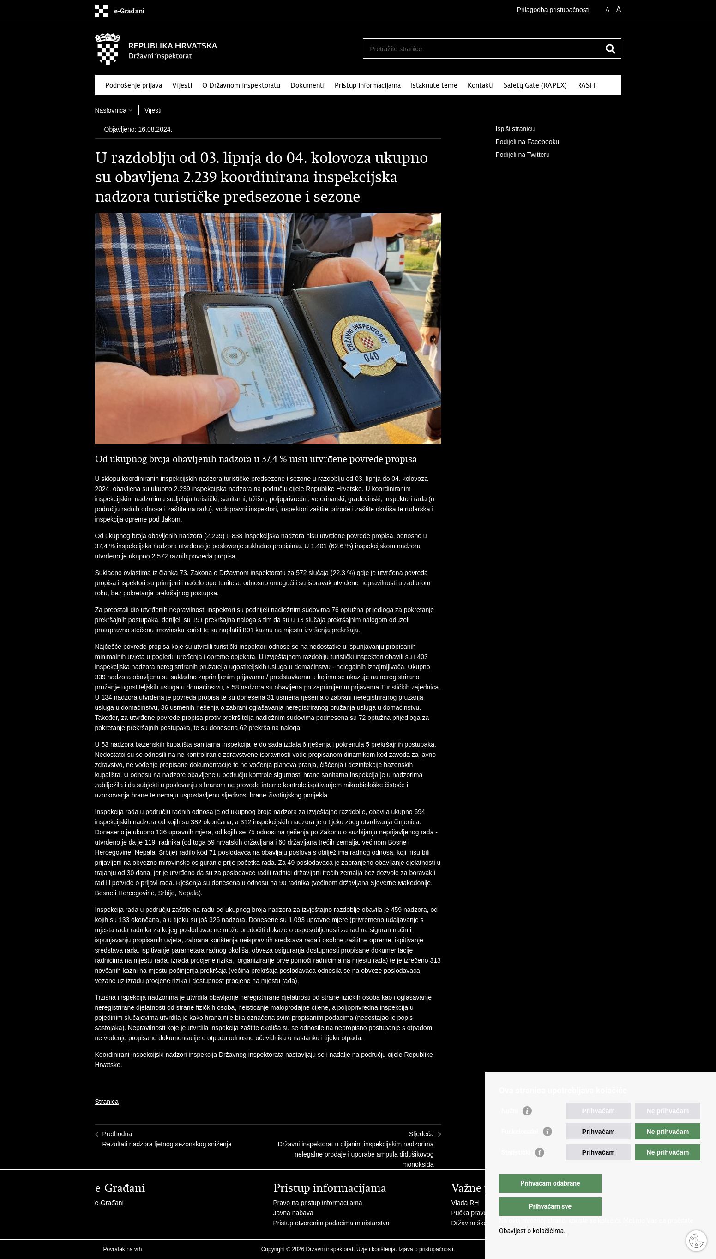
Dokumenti (307, 85)
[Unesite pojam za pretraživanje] (482, 48)
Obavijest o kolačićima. (532, 1231)
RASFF (587, 85)
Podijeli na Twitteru (516, 155)
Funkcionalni (519, 1150)
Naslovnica (110, 110)
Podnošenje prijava (133, 85)
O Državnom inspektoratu (241, 85)
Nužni (509, 1129)
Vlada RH (465, 1202)
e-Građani (109, 1202)
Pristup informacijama (368, 85)
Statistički (515, 1171)
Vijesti (182, 85)
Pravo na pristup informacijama (317, 1202)
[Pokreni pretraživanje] (611, 48)
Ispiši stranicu (509, 129)
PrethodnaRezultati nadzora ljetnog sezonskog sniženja (167, 1139)
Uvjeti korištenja (376, 1249)
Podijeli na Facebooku (521, 142)
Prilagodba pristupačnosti (553, 9)
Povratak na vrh (122, 1249)
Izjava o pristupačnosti (425, 1249)
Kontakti (480, 85)
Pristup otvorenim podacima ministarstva (331, 1223)
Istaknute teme (434, 85)
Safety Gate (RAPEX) (535, 85)
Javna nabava (293, 1213)
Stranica (107, 1101)
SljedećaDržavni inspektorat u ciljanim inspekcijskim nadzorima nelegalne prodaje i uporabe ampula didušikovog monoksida (356, 1149)
